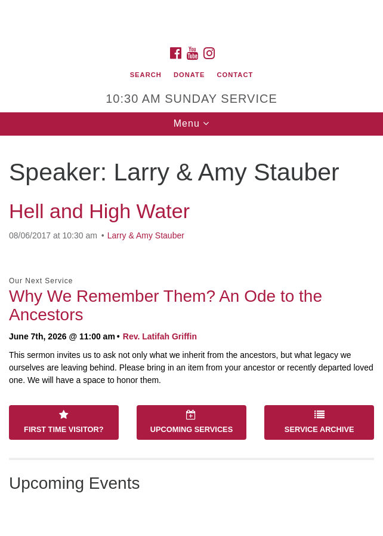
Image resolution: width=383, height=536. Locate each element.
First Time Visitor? (63, 422)
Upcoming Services (191, 422)
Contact (235, 74)
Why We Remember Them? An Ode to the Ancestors (165, 305)
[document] (191, 336)
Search (146, 74)
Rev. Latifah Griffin (160, 336)
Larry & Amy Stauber (145, 235)
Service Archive (319, 422)
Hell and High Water (99, 211)
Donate (189, 74)
